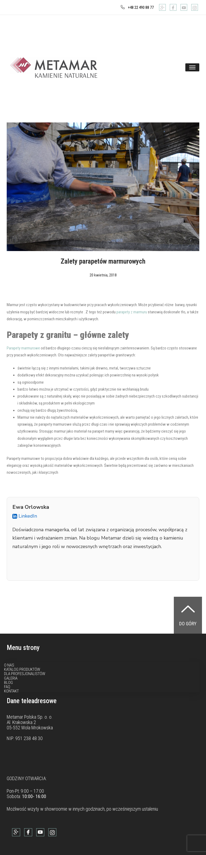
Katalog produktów (22, 669)
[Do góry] (188, 608)
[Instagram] (194, 7)
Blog (8, 682)
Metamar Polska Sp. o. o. (30, 717)
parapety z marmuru (131, 312)
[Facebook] (173, 7)
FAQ (7, 686)
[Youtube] (184, 7)
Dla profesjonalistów (24, 673)
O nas (9, 665)
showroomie (56, 809)
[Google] (162, 7)
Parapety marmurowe (23, 348)
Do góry (188, 623)
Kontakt (11, 691)
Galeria (10, 678)
